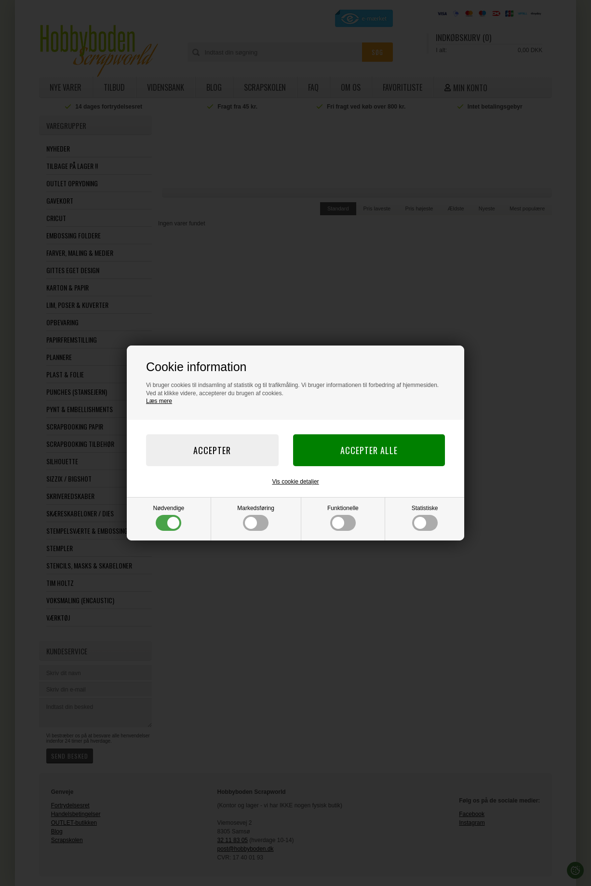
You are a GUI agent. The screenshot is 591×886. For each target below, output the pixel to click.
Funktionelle (343, 518)
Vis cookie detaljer (295, 481)
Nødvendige (169, 518)
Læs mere (159, 401)
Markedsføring (255, 518)
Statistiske (425, 518)
